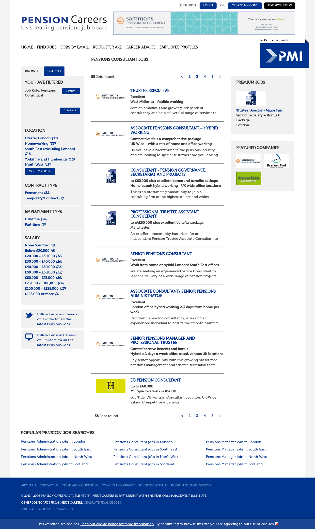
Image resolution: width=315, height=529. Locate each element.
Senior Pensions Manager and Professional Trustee (162, 341)
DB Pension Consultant (155, 381)
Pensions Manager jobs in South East (236, 449)
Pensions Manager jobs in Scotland (234, 464)
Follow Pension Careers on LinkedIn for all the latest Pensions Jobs (56, 340)
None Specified (40, 245)
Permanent (37, 193)
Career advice (141, 47)
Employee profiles (178, 47)
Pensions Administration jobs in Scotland (54, 464)
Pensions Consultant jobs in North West (145, 457)
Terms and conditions (80, 485)
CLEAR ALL (70, 110)
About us (28, 485)
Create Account (245, 5)
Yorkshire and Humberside (50, 159)
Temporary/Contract (44, 198)
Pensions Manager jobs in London (233, 442)
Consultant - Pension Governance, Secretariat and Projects (168, 173)
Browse (32, 71)
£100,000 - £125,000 (45, 288)
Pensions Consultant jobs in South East (145, 449)
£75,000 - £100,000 (44, 283)
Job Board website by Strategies (47, 509)
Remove (71, 91)
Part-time (35, 224)
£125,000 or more (42, 294)
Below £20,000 (40, 251)
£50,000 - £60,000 (43, 272)
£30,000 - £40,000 (43, 261)
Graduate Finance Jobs (102, 502)
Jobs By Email (75, 47)
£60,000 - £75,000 (43, 278)
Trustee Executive (149, 91)
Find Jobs (47, 47)
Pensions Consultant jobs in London (143, 442)
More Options (40, 171)
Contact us (49, 485)
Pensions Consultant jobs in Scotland (143, 464)
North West (37, 165)
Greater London (41, 138)
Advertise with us (152, 485)
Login (208, 5)
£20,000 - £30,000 (43, 256)
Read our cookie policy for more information (117, 524)
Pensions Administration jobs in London (53, 441)
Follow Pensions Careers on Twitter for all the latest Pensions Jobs (57, 319)
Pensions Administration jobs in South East (56, 449)
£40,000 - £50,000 (43, 267)
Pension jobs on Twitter (191, 485)
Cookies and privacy (118, 485)
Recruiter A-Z (107, 47)
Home (27, 47)
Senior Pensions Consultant (161, 254)
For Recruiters (280, 5)
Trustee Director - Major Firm (259, 110)
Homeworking (40, 143)
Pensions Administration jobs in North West (56, 457)
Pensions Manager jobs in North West (236, 457)
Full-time (36, 219)
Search (54, 71)
